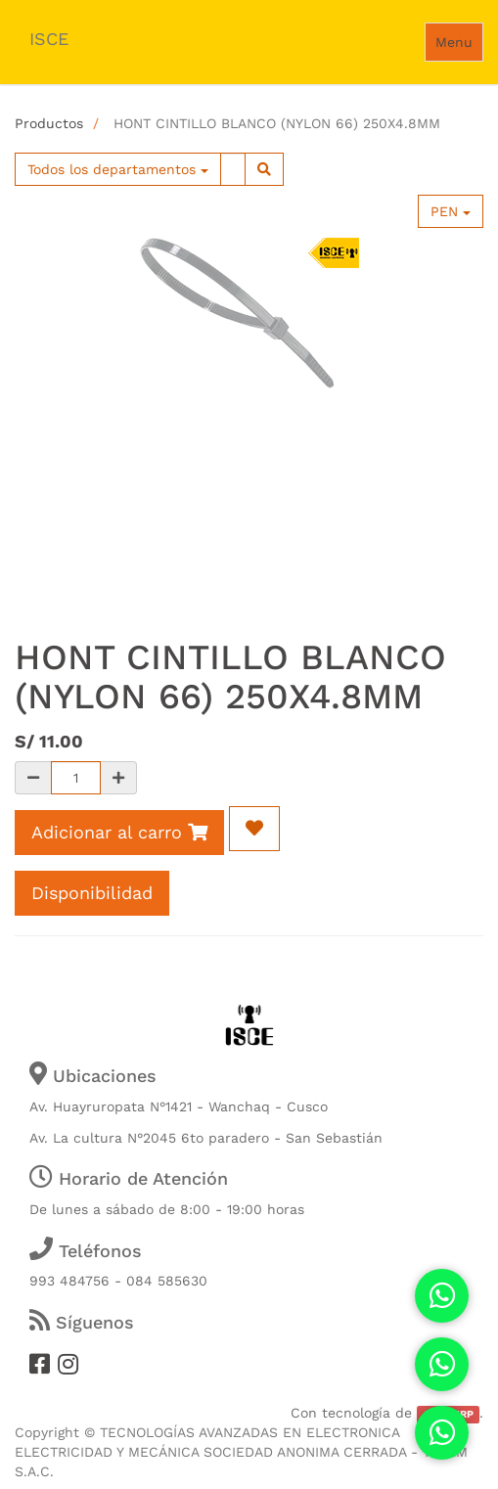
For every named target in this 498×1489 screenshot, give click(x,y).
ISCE (48, 38)
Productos (49, 123)
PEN (450, 211)
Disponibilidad (92, 892)
